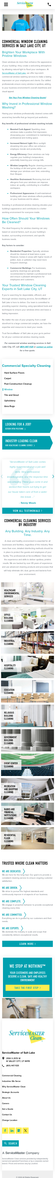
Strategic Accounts (10, 1092)
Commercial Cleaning (11, 1075)
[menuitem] (28, 373)
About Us (6, 1098)
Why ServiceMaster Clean (14, 1086)
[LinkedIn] (12, 1131)
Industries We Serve (11, 1081)
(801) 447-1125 (26, 347)
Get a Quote (7, 1109)
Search (10, 1143)
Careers (5, 1103)
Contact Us (7, 1114)
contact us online (44, 347)
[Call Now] (49, 4)
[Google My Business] (19, 1131)
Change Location (9, 1120)
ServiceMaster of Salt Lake (14, 73)
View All (28, 511)
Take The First (27, 988)
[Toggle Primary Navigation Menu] (6, 4)
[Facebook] (5, 1131)
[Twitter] (25, 1131)
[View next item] (52, 476)
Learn (27, 944)
